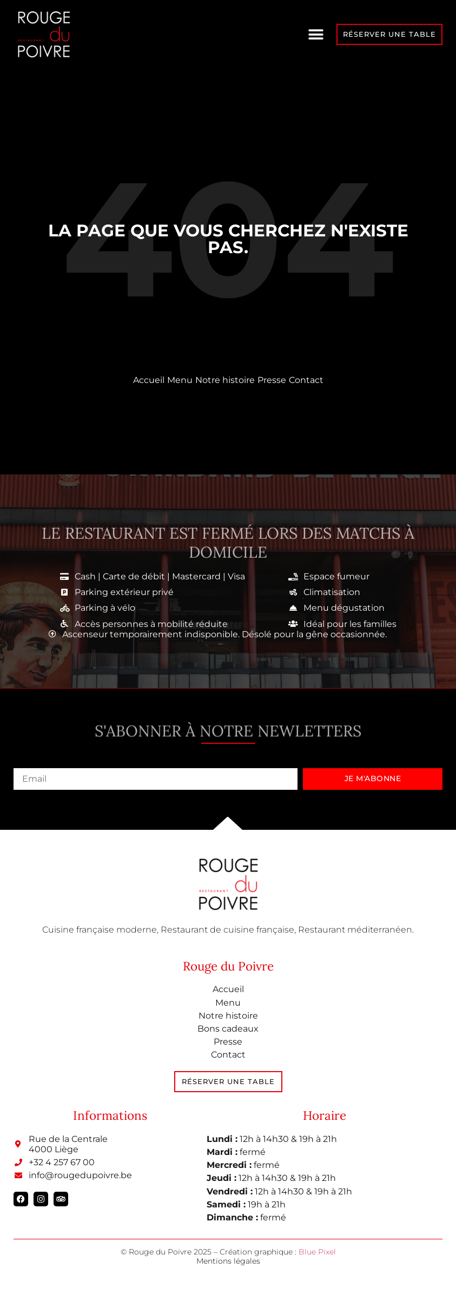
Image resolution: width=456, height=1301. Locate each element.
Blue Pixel (317, 1252)
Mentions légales (228, 1261)
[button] (316, 34)
